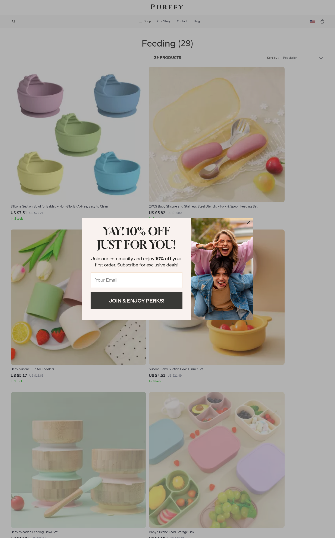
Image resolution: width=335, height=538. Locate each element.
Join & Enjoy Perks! (136, 300)
